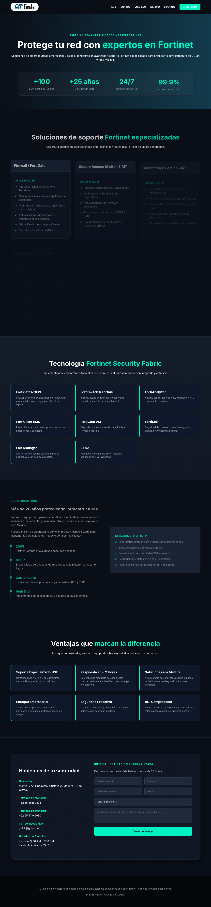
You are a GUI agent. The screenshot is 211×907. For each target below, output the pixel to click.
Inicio (114, 7)
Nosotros (155, 7)
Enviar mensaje (143, 833)
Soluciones (140, 7)
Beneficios (170, 7)
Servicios (125, 7)
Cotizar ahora (190, 7)
